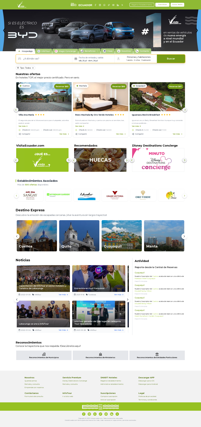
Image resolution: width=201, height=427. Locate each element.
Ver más (65, 295)
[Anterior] (16, 195)
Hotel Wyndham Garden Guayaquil (149, 316)
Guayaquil (139, 272)
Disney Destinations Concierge (75, 381)
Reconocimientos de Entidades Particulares (157, 357)
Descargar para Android (148, 384)
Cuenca (155, 276)
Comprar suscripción (108, 396)
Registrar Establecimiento (141, 5)
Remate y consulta (32, 384)
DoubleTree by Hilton (143, 291)
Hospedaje (27, 51)
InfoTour (45, 51)
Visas (110, 51)
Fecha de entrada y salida (91, 57)
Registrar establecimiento (110, 381)
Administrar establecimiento (111, 384)
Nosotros (126, 51)
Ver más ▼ (23, 126)
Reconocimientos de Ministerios (100, 357)
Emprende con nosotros (34, 387)
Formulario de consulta (34, 396)
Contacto (144, 51)
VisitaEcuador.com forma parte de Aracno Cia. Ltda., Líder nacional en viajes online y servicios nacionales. (100, 420)
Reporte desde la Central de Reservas (156, 267)
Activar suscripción (108, 400)
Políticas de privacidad (147, 396)
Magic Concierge (67, 51)
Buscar (171, 58)
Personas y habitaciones (138, 57)
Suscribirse (162, 4)
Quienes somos (31, 381)
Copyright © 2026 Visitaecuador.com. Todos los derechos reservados (100, 418)
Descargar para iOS (146, 381)
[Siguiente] (184, 195)
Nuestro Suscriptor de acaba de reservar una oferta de (159, 277)
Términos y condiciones (147, 400)
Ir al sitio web (68, 396)
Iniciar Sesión (177, 4)
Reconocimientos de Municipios (44, 357)
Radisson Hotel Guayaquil (145, 278)
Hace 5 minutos (141, 281)
